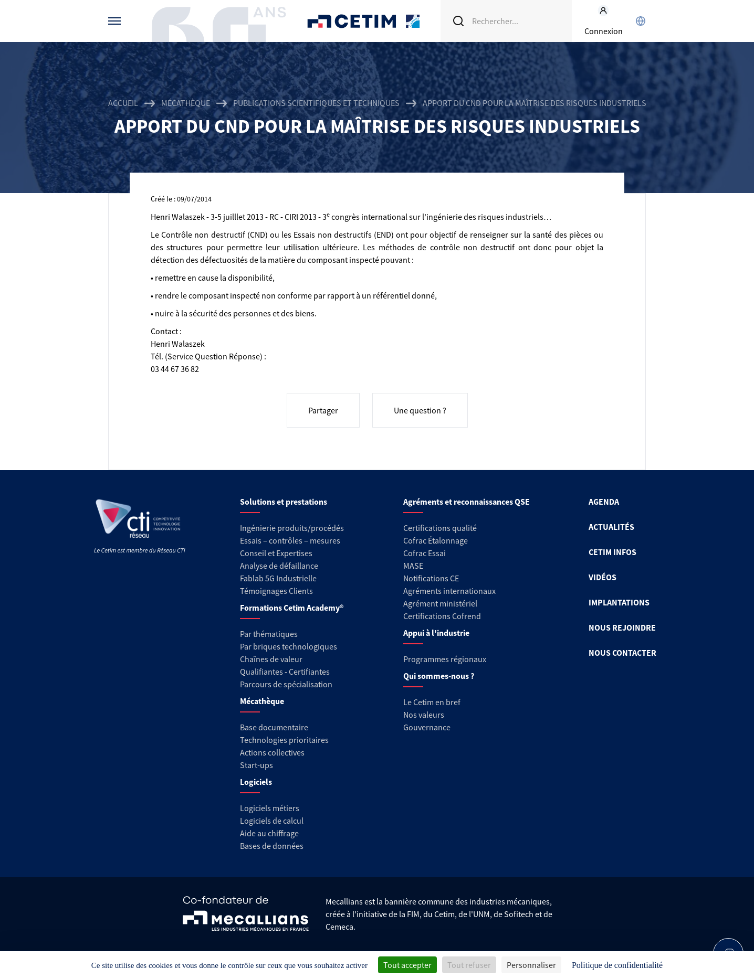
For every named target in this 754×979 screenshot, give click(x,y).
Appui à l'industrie (436, 632)
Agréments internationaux (449, 591)
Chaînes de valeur (271, 659)
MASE (413, 565)
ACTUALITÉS (611, 527)
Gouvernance (427, 727)
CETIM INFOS (612, 552)
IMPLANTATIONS (619, 602)
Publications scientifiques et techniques (316, 103)
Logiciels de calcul (271, 820)
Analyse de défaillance (279, 565)
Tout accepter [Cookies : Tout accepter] (407, 965)
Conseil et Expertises (276, 553)
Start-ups (256, 765)
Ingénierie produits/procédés (292, 528)
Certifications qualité (440, 528)
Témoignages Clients (276, 591)
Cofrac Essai (424, 553)
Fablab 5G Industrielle (278, 578)
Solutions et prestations (283, 501)
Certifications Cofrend (442, 616)
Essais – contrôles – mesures (290, 540)
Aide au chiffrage (269, 833)
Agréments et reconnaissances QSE (466, 501)
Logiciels (256, 781)
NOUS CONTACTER (622, 652)
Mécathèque (185, 103)
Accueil (123, 103)
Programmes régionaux (444, 659)
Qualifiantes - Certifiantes (285, 671)
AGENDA (604, 501)
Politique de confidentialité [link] (617, 965)
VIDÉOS (602, 577)
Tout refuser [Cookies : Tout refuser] (469, 965)
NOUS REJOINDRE (622, 627)
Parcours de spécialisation (286, 684)
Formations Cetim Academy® (291, 607)
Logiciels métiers (269, 808)
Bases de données (271, 845)
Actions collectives (272, 752)
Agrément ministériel (440, 603)
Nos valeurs (423, 714)
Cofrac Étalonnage (435, 540)
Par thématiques (269, 634)
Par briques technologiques (288, 646)
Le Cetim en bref (431, 702)
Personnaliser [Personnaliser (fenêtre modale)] (531, 965)
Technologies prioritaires (284, 740)
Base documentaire (274, 727)
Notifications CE (431, 578)
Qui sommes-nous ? (438, 676)
